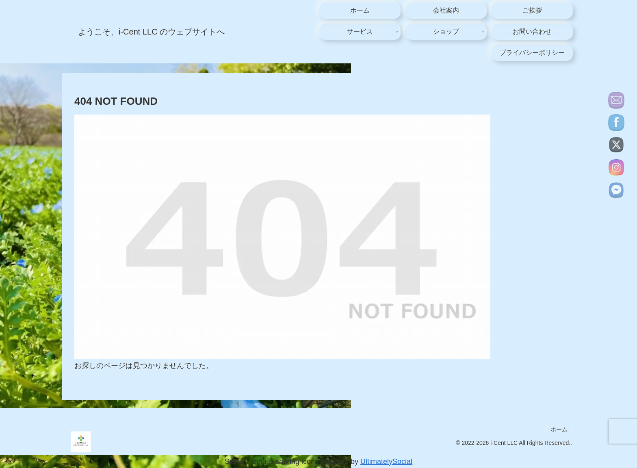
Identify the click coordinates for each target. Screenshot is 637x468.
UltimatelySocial (386, 461)
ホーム (559, 429)
